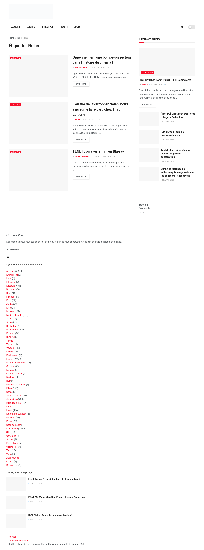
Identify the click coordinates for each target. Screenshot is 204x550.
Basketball (11, 326)
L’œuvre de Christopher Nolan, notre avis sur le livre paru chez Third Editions (100, 109)
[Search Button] (182, 27)
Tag (18, 38)
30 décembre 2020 (102, 156)
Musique (10, 417)
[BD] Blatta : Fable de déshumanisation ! (50, 515)
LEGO (9, 406)
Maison (10, 311)
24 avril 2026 (167, 161)
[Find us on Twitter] (8, 257)
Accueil (15, 27)
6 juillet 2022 (89, 120)
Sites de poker (13, 425)
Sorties (10, 439)
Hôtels (9, 351)
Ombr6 (144, 84)
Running (10, 337)
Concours (11, 436)
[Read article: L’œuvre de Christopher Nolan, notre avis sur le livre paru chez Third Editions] (38, 123)
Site (8, 432)
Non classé (12, 428)
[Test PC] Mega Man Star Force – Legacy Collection (56, 497)
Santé (9, 318)
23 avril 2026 (167, 180)
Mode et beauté (14, 315)
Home (11, 38)
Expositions (12, 443)
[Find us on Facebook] (6, 257)
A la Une (15, 58)
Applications (12, 457)
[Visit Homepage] (31, 11)
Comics (10, 366)
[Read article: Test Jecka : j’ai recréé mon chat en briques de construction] (149, 155)
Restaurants (12, 355)
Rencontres (12, 465)
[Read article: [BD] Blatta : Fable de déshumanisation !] (149, 137)
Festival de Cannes (16, 384)
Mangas (10, 370)
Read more (82, 83)
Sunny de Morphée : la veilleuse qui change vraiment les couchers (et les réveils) (177, 172)
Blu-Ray (10, 377)
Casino (9, 461)
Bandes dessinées (15, 362)
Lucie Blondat (81, 67)
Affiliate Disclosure (18, 540)
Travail (9, 344)
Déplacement (13, 329)
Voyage (10, 348)
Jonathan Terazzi (83, 156)
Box (8, 293)
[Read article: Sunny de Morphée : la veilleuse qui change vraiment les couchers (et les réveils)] (149, 174)
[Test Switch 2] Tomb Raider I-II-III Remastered (165, 80)
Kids (8, 307)
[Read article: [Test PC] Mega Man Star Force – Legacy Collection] (149, 119)
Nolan (25, 38)
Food (8, 300)
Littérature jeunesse (16, 414)
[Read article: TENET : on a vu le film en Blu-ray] (38, 170)
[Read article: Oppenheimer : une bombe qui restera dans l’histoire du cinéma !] (38, 76)
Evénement (12, 275)
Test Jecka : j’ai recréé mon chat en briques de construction (176, 153)
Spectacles (12, 447)
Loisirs (29, 27)
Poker (9, 421)
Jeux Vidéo (147, 73)
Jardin (9, 304)
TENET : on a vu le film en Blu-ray (98, 151)
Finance (10, 296)
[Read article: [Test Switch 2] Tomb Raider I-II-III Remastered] (167, 62)
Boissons (11, 289)
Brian (77, 120)
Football (10, 333)
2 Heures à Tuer (14, 403)
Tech (62, 27)
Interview (11, 282)
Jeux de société (14, 395)
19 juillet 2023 (97, 67)
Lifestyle (46, 27)
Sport (76, 27)
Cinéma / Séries (14, 373)
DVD (8, 381)
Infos (9, 278)
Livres (9, 410)
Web (8, 454)
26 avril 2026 (155, 84)
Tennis (9, 340)
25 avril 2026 (167, 121)
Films (9, 388)
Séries (9, 392)
